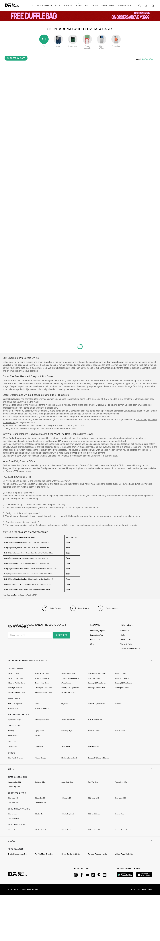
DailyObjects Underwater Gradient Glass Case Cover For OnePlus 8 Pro (30, 569)
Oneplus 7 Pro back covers (92, 465)
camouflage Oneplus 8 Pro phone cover (89, 414)
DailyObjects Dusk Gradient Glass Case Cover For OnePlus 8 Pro (28, 574)
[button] (80, 661)
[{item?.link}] (20, 878)
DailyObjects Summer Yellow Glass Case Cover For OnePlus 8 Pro (28, 553)
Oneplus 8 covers (70, 465)
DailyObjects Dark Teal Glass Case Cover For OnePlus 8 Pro (26, 558)
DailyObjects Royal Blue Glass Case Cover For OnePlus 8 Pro (26, 563)
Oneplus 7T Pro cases (120, 465)
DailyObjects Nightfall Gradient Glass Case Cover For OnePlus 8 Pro (29, 579)
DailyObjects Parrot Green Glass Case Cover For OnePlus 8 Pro (27, 584)
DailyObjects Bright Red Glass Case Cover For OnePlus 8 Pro (26, 548)
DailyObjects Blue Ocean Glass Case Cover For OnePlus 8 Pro (27, 589)
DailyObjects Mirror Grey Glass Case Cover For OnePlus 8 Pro (27, 542)
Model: (139, 59)
